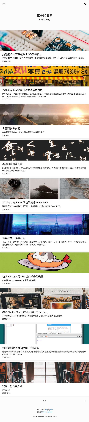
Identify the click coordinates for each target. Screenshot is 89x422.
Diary (46, 409)
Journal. (49, 412)
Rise (51, 409)
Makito (43, 412)
